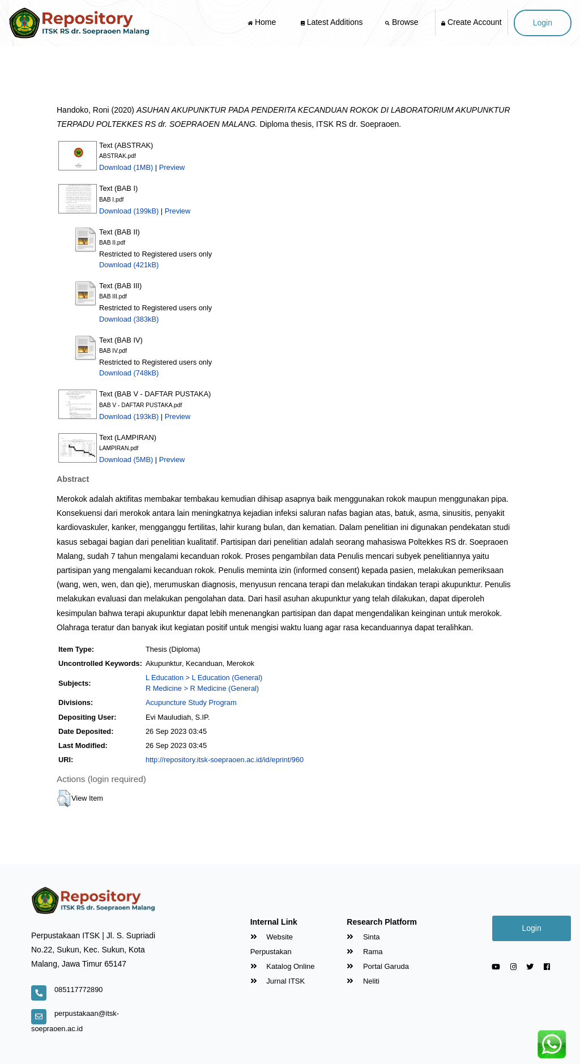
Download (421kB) (129, 264)
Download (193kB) (129, 416)
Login (542, 22)
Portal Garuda (378, 966)
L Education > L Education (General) (204, 677)
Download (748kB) (129, 373)
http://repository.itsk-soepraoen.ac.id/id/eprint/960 (225, 759)
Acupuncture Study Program (191, 702)
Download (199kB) (129, 211)
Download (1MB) (126, 167)
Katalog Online (282, 966)
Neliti (363, 981)
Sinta (363, 937)
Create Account (471, 22)
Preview (172, 167)
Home (263, 22)
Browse (402, 22)
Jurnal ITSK (277, 981)
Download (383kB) (129, 319)
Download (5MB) (126, 459)
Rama (364, 951)
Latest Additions (332, 22)
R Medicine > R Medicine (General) (202, 688)
